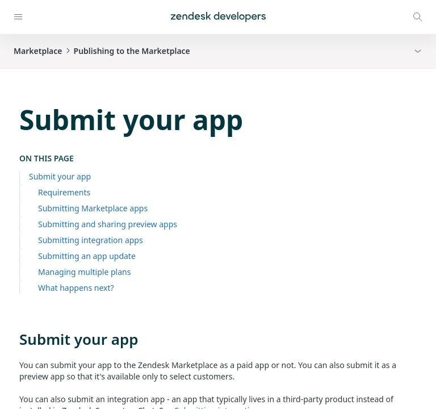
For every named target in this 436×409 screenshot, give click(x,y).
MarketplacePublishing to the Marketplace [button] (102, 50)
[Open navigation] (18, 17)
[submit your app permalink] (13, 339)
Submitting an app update (87, 256)
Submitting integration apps (90, 240)
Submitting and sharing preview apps (107, 224)
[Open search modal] (417, 17)
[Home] (218, 17)
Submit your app (60, 176)
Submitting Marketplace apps (93, 208)
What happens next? (76, 287)
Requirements (64, 192)
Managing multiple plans (84, 271)
